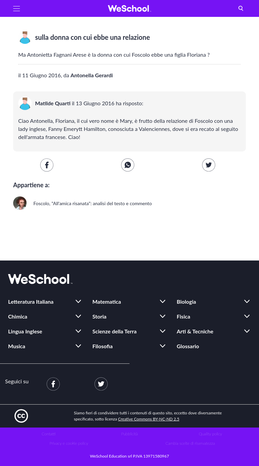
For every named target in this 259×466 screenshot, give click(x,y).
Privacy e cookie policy (69, 443)
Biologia (186, 301)
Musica (16, 346)
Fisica (183, 316)
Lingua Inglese (25, 331)
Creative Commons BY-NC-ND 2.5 (148, 418)
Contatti (49, 433)
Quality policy (210, 433)
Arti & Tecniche (195, 331)
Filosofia (102, 346)
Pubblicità (129, 433)
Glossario (188, 346)
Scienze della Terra (114, 331)
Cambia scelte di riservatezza (190, 443)
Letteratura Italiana (31, 301)
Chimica (17, 316)
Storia (99, 316)
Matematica (106, 301)
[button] (16, 8)
